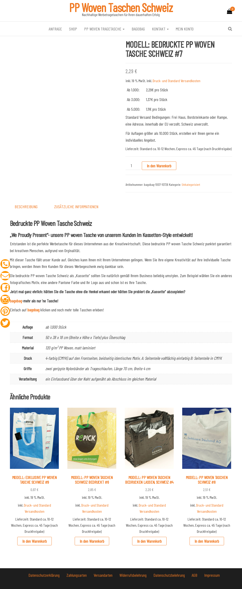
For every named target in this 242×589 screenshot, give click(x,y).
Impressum (212, 575)
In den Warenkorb (159, 165)
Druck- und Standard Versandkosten (176, 80)
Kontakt (160, 28)
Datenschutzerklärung (44, 575)
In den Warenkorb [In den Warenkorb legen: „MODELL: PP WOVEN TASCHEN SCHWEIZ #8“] (206, 541)
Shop (73, 28)
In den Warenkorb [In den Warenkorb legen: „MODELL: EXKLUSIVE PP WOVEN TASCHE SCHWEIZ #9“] (34, 541)
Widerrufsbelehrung (133, 575)
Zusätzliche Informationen (76, 206)
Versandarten (103, 575)
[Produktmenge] (133, 165)
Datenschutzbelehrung (169, 575)
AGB (195, 575)
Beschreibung (26, 206)
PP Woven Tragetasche (104, 28)
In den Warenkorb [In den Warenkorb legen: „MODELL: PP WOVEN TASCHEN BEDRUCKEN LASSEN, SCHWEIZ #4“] (149, 541)
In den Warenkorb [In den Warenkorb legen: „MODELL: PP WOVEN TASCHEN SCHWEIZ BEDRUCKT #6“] (92, 541)
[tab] (29, 206)
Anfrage (55, 28)
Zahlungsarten (77, 575)
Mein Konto (185, 28)
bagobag (138, 28)
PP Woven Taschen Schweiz (121, 7)
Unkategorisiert (191, 184)
